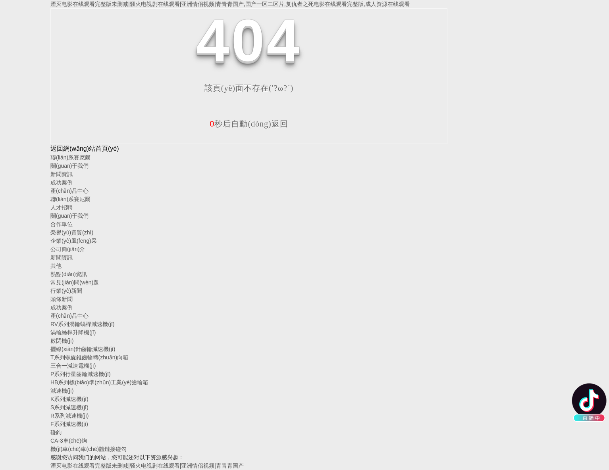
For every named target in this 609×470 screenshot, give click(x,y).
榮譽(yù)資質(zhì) (71, 232)
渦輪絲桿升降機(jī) (73, 332)
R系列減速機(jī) (69, 415)
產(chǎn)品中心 (69, 191)
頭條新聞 (61, 299)
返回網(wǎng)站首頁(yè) (84, 148)
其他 (56, 266)
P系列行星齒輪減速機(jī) (80, 374)
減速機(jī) (61, 391)
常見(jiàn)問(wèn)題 (74, 282)
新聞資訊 (61, 174)
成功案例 (61, 182)
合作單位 (61, 224)
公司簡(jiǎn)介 (67, 249)
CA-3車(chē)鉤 (68, 440)
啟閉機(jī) (61, 341)
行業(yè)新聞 (66, 291)
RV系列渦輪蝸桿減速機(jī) (82, 324)
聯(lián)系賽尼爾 (70, 157)
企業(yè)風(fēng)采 (73, 241)
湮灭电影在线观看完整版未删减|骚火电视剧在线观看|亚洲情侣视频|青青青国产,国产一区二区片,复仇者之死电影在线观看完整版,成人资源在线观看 (230, 4)
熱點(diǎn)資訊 (68, 274)
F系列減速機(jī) (69, 424)
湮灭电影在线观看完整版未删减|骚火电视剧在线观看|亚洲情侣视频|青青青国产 (147, 465)
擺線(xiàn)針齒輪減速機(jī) (82, 349)
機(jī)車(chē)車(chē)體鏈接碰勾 (88, 449)
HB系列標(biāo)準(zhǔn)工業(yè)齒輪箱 (99, 382)
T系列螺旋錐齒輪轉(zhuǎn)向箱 (89, 357)
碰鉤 (56, 432)
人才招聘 (61, 207)
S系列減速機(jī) (69, 407)
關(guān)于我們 (69, 166)
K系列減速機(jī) (69, 399)
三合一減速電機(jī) (73, 366)
